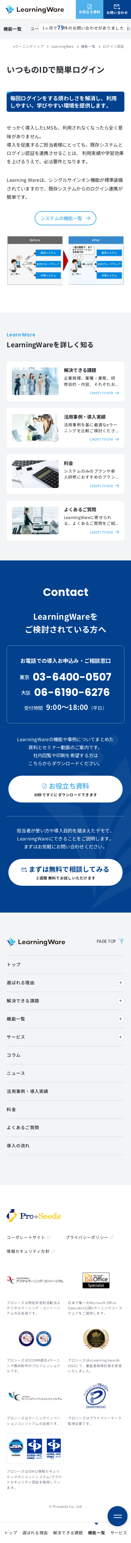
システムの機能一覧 (61, 218)
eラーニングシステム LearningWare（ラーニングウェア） (34, 9)
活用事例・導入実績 (80, 1532)
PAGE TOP (110, 942)
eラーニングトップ (28, 46)
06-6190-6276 (72, 692)
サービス (34, 1532)
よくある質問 (118, 1532)
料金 (52, 1532)
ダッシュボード (71, 28)
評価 (118, 28)
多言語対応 (100, 28)
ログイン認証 (40, 28)
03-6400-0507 (72, 677)
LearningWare (62, 46)
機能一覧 (12, 1532)
